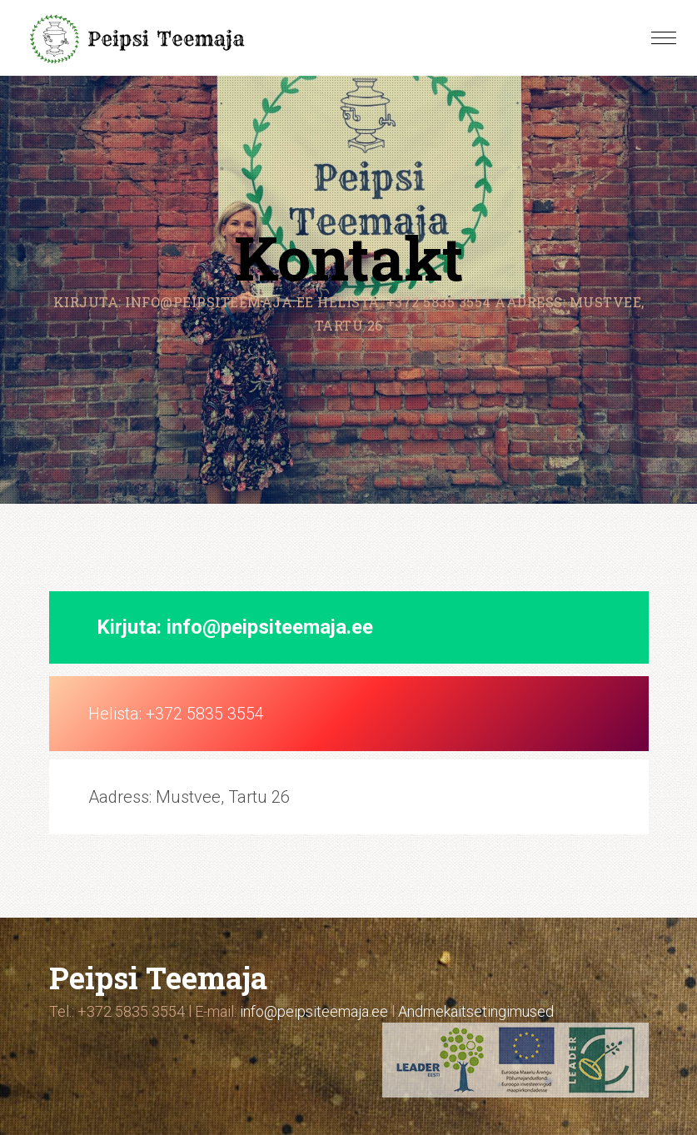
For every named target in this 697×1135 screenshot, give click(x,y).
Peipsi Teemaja (158, 978)
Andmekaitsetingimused (476, 1011)
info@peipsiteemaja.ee (270, 627)
